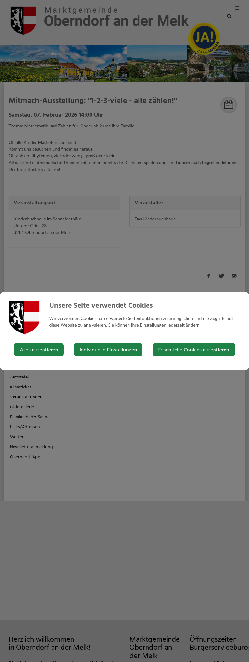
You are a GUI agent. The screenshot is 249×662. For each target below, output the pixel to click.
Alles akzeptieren (39, 349)
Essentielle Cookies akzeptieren (193, 349)
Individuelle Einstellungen (108, 349)
